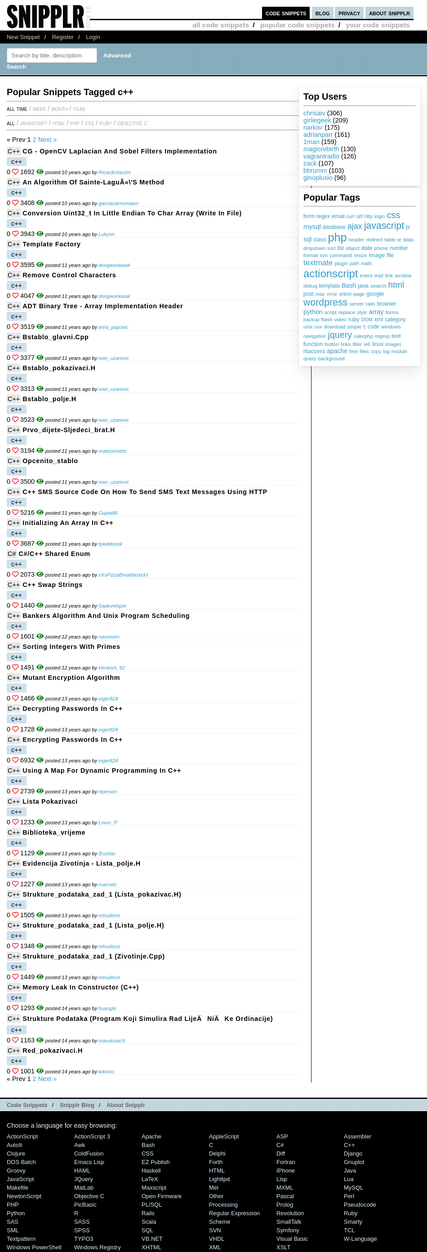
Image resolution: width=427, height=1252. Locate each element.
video (340, 319)
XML (215, 1247)
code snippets (286, 13)
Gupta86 (108, 513)
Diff (280, 1153)
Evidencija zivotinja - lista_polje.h (81, 863)
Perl (349, 1196)
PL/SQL (152, 1204)
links (346, 344)
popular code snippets (297, 25)
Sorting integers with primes (71, 646)
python (313, 311)
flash (327, 319)
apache (337, 351)
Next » (47, 139)
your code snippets (378, 25)
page (359, 294)
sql (307, 239)
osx (318, 326)
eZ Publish (156, 1162)
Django (353, 1153)
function (313, 344)
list (341, 248)
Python (16, 1213)
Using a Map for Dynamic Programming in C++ (101, 770)
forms (392, 312)
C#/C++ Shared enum (54, 553)
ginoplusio (318, 177)
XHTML (151, 1247)
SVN (215, 1230)
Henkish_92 (111, 667)
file (390, 255)
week (39, 108)
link (389, 275)
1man (311, 141)
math (366, 263)
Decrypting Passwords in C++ (72, 708)
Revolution (290, 1213)
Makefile (17, 1187)
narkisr (313, 127)
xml (378, 319)
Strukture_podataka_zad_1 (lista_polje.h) (93, 925)
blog (323, 13)
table (390, 239)
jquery (340, 335)
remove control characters (69, 275)
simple (354, 326)
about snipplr (389, 13)
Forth (215, 1162)
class (319, 239)
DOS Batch (21, 1162)
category (395, 319)
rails (370, 303)
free (353, 351)
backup (311, 319)
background (331, 358)
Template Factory (51, 244)
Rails (148, 1213)
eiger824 (108, 698)
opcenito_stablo (50, 460)
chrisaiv (314, 113)
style (362, 312)
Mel (213, 1187)
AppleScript (224, 1136)
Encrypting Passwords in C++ (72, 739)
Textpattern (21, 1238)
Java (350, 1170)
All (11, 123)
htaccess (314, 351)
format (310, 255)
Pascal (285, 1196)
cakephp (363, 336)
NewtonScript (24, 1196)
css (393, 215)
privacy (349, 13)
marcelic (107, 884)
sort (331, 248)
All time (17, 108)
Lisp (281, 1179)
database (334, 227)
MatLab (83, 1187)
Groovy (16, 1170)
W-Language (360, 1238)
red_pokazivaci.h (52, 1050)
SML (13, 1230)
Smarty (353, 1221)
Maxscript (154, 1187)
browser (386, 304)
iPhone (285, 1170)
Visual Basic (292, 1238)
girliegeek (317, 120)
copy (376, 351)
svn (324, 255)
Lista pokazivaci (50, 801)
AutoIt (14, 1145)
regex (323, 216)
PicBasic (85, 1204)
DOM (367, 319)
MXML (284, 1187)
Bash (349, 285)
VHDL (217, 1238)
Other (216, 1196)
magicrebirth (321, 149)
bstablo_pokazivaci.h (58, 368)
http (369, 216)
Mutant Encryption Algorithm (71, 677)
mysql (312, 226)
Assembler (357, 1136)
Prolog (284, 1204)
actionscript (330, 273)
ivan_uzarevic (113, 358)
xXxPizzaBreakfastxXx (123, 575)
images (393, 344)
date (367, 248)
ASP (282, 1136)
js (408, 227)
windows (391, 326)
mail (378, 275)
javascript (384, 225)
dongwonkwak (114, 265)
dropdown (314, 248)
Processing (223, 1204)
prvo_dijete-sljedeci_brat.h (68, 429)
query (309, 358)
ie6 (367, 344)
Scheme (220, 1221)
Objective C (132, 123)
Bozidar (107, 853)
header (356, 239)
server (356, 303)
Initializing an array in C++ (67, 522)
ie (399, 239)
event (366, 275)
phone (381, 248)
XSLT (283, 1247)
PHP (75, 123)
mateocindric (112, 451)
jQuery (83, 1179)
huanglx (107, 1008)
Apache (151, 1136)
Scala (149, 1221)
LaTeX (150, 1179)
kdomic (106, 1071)
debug (310, 286)
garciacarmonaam (118, 203)
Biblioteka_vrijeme (53, 832)
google (375, 293)
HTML (59, 123)
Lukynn (106, 234)
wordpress (325, 302)
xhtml (345, 294)
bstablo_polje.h (49, 399)
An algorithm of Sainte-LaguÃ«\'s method (93, 182)
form (309, 216)
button (332, 344)
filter (357, 344)
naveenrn (108, 636)
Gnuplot (354, 1162)
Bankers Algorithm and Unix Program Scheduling (106, 615)
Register (63, 37)
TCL (349, 1230)
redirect (374, 239)
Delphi (217, 1153)
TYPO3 (83, 1238)
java (363, 285)
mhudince (109, 915)
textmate (318, 262)
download (334, 326)
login (379, 216)
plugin (341, 263)
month (59, 108)
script (331, 312)
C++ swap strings (52, 584)
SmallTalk (288, 1221)
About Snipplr (126, 1105)
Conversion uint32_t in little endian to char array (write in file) (132, 213)
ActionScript (22, 1136)
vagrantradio (321, 156)
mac (320, 294)
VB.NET (152, 1238)
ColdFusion (89, 1153)
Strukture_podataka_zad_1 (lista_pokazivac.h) (101, 894)
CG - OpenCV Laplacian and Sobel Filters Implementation (119, 151)
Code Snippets (27, 1105)
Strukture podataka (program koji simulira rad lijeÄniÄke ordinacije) (147, 1018)
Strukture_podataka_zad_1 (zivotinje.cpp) (93, 956)
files (364, 351)
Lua (349, 1179)
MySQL (353, 1187)
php (337, 237)
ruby (353, 319)
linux (377, 344)
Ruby (105, 123)
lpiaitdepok (110, 544)
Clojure (16, 1153)
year (79, 108)
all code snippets (220, 25)
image (377, 255)
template (329, 286)
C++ (14, 151)
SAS (12, 1221)
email (338, 216)
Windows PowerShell (34, 1247)
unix (308, 326)
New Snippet (23, 37)
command (340, 255)
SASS (82, 1221)
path (354, 263)
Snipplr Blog (77, 1105)
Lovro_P (107, 822)
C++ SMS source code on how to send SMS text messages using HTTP (144, 491)
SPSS (82, 1230)
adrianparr (318, 134)
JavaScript (33, 123)
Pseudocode (360, 1204)
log (386, 351)
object (353, 248)
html (396, 284)
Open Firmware (162, 1196)
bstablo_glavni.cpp (55, 337)
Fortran (285, 1162)
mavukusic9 (111, 1040)
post (308, 294)
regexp (382, 336)
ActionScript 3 (92, 1136)
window (403, 275)
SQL (147, 1230)
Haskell (151, 1170)
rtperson (107, 791)
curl (351, 216)
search (378, 286)
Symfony (287, 1230)
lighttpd (219, 1179)
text (395, 336)
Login (93, 37)
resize (360, 255)
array (376, 311)
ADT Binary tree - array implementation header (102, 306)
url (359, 216)
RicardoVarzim (114, 172)
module (399, 351)
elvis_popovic (113, 327)
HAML (82, 1170)
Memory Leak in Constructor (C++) (80, 987)
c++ (16, 161)
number (399, 248)
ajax (354, 226)
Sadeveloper (112, 605)
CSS (89, 123)
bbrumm (315, 170)
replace (346, 312)
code (373, 327)
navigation (314, 336)
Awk (79, 1145)
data (408, 239)
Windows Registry (97, 1247)
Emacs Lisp (89, 1162)
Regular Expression (234, 1213)
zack (310, 163)
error (332, 294)
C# (12, 553)
